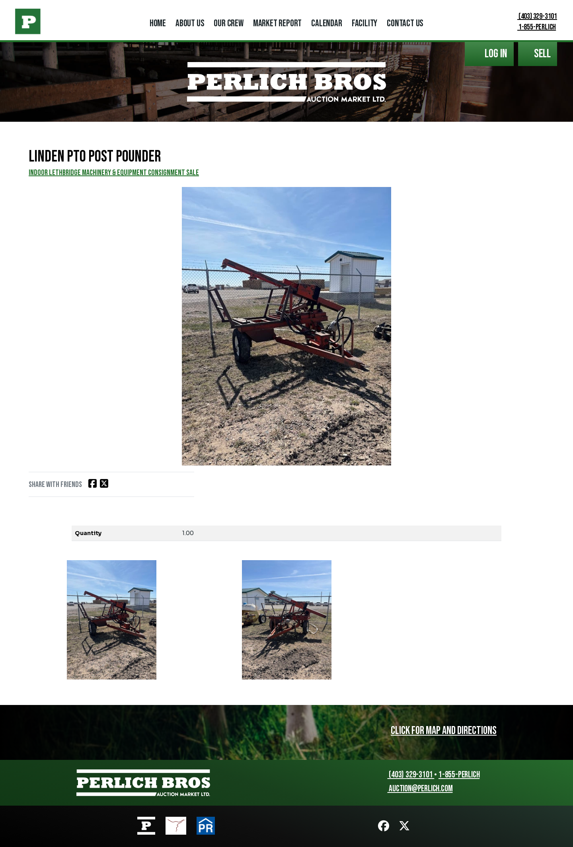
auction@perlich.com (416, 788)
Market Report (277, 23)
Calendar (326, 23)
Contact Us (405, 23)
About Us (189, 23)
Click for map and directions (444, 730)
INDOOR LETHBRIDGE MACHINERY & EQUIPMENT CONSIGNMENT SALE (114, 172)
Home (158, 23)
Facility (364, 23)
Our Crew (228, 23)
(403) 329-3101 (532, 16)
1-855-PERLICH (531, 27)
